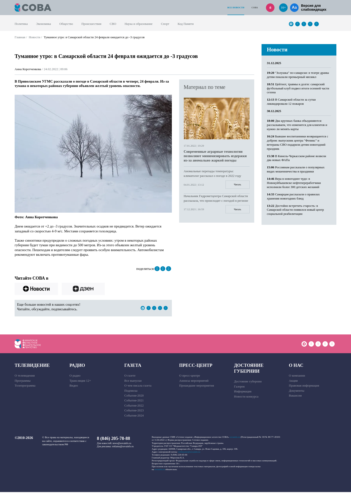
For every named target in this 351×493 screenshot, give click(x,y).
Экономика (43, 24)
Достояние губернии (248, 369)
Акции (293, 381)
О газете (130, 377)
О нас (296, 366)
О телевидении (25, 377)
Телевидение (32, 366)
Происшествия (91, 24)
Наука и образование (139, 24)
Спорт (165, 24)
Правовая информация (304, 387)
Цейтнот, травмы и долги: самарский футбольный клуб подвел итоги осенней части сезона (298, 88)
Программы (22, 381)
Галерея (239, 387)
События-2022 (134, 406)
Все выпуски (133, 381)
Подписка (130, 391)
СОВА (255, 7)
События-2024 (134, 416)
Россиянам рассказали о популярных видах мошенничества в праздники (296, 169)
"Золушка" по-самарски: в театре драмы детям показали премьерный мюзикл (298, 75)
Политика (21, 24)
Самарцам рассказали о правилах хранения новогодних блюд (293, 196)
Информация (242, 392)
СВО (113, 24)
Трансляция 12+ (80, 381)
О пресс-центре (189, 377)
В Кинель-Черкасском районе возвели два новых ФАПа (296, 158)
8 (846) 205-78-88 (113, 439)
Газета (132, 366)
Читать (236, 184)
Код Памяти (186, 24)
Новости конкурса (246, 397)
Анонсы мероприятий (194, 381)
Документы (296, 391)
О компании (297, 377)
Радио (77, 366)
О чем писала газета (137, 387)
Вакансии (295, 396)
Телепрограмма (25, 387)
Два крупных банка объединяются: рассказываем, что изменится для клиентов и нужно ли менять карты (297, 125)
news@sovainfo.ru (122, 444)
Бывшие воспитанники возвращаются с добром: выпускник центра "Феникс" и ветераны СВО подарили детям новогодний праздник (297, 142)
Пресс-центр (195, 366)
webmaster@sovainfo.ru (189, 453)
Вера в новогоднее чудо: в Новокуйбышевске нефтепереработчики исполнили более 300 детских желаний (294, 183)
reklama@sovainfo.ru (123, 447)
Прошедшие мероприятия (196, 387)
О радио (74, 377)
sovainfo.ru (235, 438)
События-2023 (134, 411)
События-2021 (134, 401)
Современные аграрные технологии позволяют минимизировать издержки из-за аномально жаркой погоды (215, 156)
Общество (66, 24)
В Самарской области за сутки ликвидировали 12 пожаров (291, 101)
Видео (73, 387)
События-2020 (134, 396)
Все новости (235, 7)
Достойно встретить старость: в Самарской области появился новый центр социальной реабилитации (295, 210)
